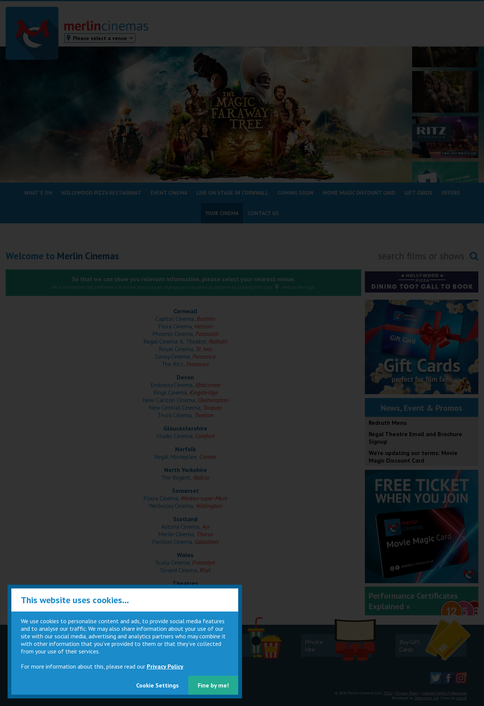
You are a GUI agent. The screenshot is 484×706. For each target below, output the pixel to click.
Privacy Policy (165, 666)
